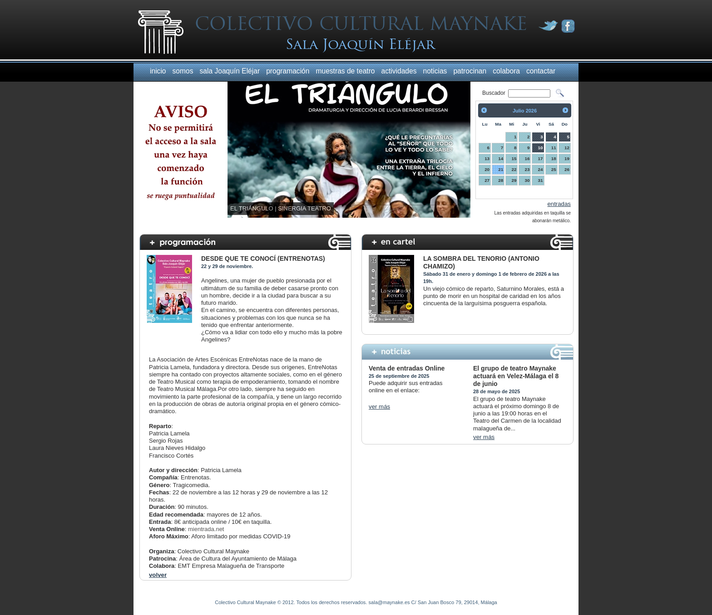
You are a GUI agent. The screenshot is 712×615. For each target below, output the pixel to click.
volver (158, 574)
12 (566, 147)
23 (526, 169)
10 (540, 147)
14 (500, 158)
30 (526, 180)
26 (566, 169)
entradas (559, 203)
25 (553, 169)
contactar (540, 71)
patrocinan (469, 71)
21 (500, 169)
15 (513, 158)
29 (513, 180)
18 (553, 158)
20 (487, 169)
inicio (158, 71)
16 (526, 158)
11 (553, 147)
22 (513, 169)
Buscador (494, 93)
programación (287, 71)
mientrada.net (206, 529)
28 (500, 180)
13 (487, 158)
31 (540, 180)
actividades (399, 71)
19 (566, 158)
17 (540, 158)
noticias (435, 71)
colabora (506, 71)
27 (487, 180)
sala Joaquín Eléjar (229, 71)
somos (183, 71)
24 (540, 169)
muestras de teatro (345, 71)
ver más (379, 406)
